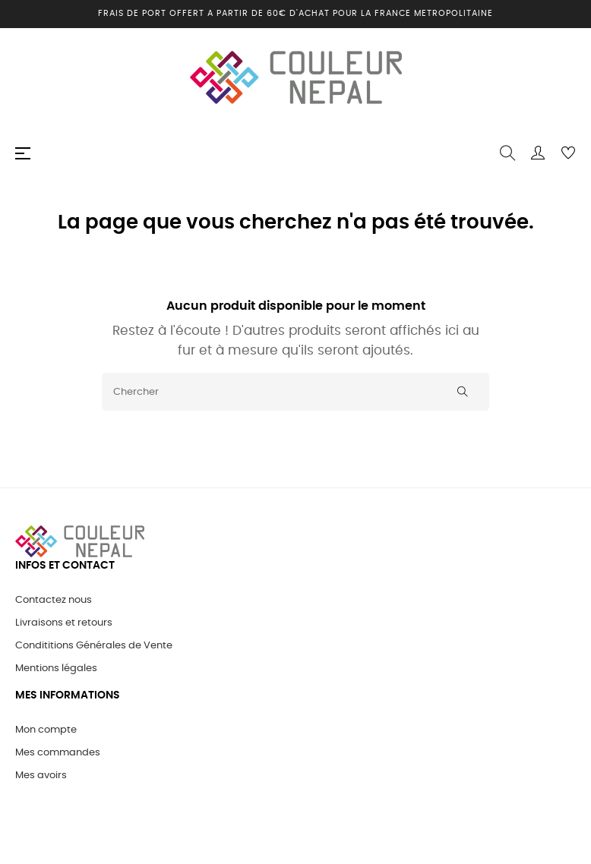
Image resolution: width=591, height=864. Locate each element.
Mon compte (46, 730)
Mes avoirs (41, 775)
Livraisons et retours (63, 623)
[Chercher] (295, 392)
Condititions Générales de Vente (93, 646)
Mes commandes (57, 753)
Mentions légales (56, 668)
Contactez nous (53, 600)
